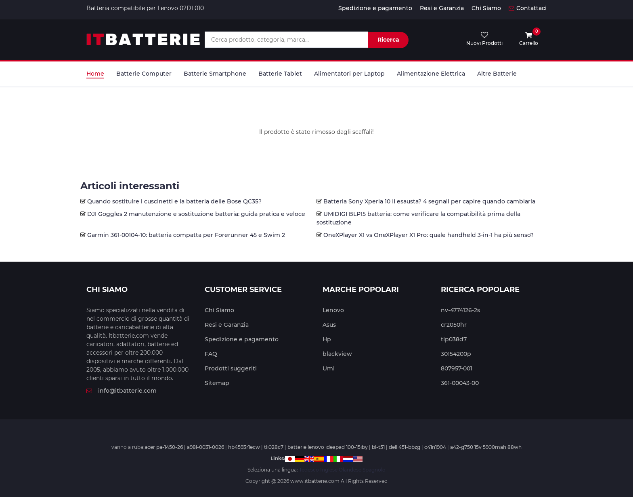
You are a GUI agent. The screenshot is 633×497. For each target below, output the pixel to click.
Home (95, 73)
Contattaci (528, 8)
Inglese (328, 470)
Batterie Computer (144, 73)
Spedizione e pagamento (375, 8)
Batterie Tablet (280, 73)
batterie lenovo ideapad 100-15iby (327, 447)
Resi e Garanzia (442, 8)
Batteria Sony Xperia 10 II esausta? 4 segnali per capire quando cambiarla (429, 201)
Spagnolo (374, 470)
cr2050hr (454, 324)
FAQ (211, 353)
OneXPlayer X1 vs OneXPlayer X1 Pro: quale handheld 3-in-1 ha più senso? (428, 235)
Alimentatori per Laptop (349, 73)
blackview (337, 353)
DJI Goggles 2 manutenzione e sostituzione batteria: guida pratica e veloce (196, 214)
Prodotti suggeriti (231, 368)
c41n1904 (435, 447)
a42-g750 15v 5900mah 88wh (486, 447)
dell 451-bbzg (404, 447)
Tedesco (309, 470)
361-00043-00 (460, 383)
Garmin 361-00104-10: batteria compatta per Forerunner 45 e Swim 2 (186, 235)
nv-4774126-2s (460, 310)
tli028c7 (273, 447)
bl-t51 (378, 447)
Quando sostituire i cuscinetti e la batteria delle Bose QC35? (174, 201)
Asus (329, 324)
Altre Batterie (497, 73)
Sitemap (217, 383)
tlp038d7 (454, 339)
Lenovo (333, 310)
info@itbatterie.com (121, 390)
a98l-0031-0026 (205, 447)
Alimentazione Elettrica (431, 73)
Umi (329, 368)
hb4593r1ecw (244, 447)
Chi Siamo (486, 8)
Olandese (350, 470)
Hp (327, 339)
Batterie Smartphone (215, 73)
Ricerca (388, 39)
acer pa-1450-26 (164, 447)
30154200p (456, 353)
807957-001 (456, 368)
